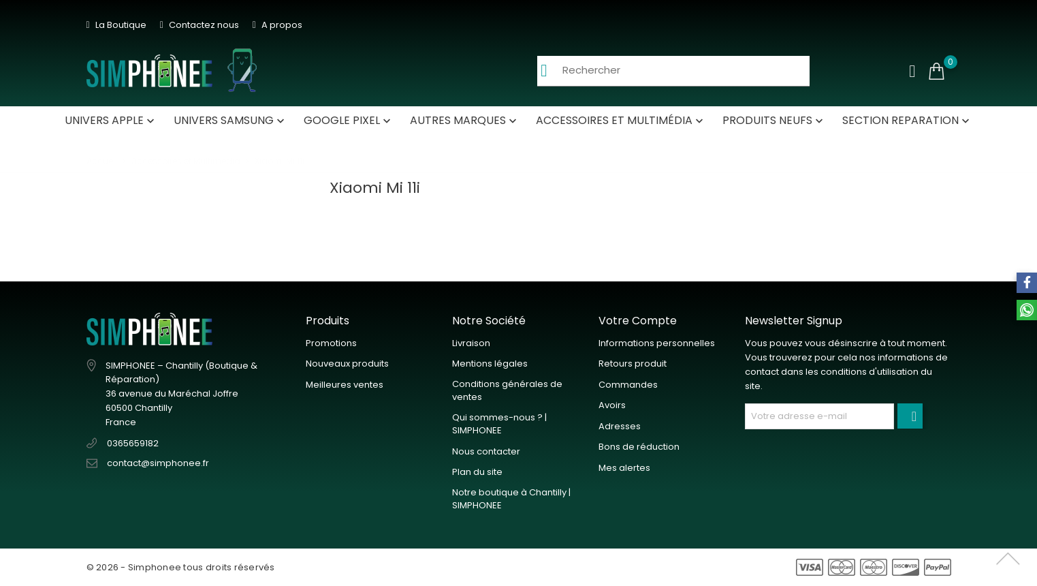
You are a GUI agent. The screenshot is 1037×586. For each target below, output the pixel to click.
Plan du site (477, 471)
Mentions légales (490, 363)
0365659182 (133, 443)
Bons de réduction (639, 446)
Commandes (628, 384)
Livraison (471, 343)
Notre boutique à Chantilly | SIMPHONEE (511, 499)
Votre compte (638, 320)
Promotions (331, 343)
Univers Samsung (230, 120)
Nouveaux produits (347, 363)
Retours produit (633, 363)
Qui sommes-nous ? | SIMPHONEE (499, 424)
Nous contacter (486, 451)
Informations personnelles (657, 343)
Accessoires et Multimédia (621, 120)
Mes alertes (624, 467)
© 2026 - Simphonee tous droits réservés (180, 567)
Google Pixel (349, 120)
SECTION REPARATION (907, 120)
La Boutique (116, 24)
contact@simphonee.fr (158, 463)
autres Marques (465, 120)
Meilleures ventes (344, 384)
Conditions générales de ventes (507, 390)
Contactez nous (199, 24)
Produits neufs (774, 120)
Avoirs (612, 405)
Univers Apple (111, 120)
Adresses (620, 426)
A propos (277, 24)
